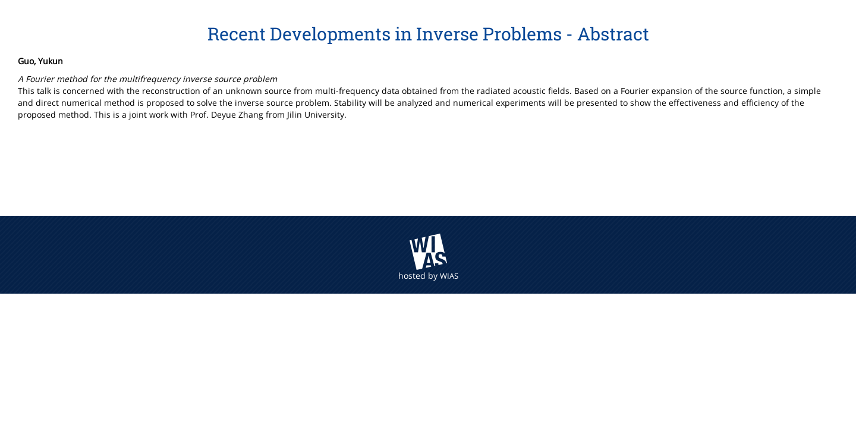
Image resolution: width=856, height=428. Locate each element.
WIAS (449, 275)
